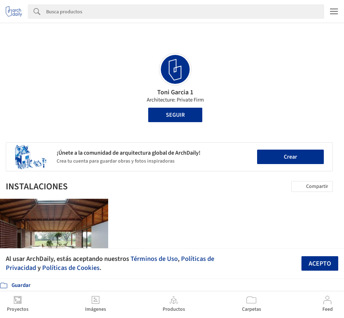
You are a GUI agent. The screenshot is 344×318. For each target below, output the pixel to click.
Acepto (320, 263)
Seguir (175, 115)
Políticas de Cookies (71, 267)
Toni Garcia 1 (175, 92)
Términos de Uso (154, 258)
